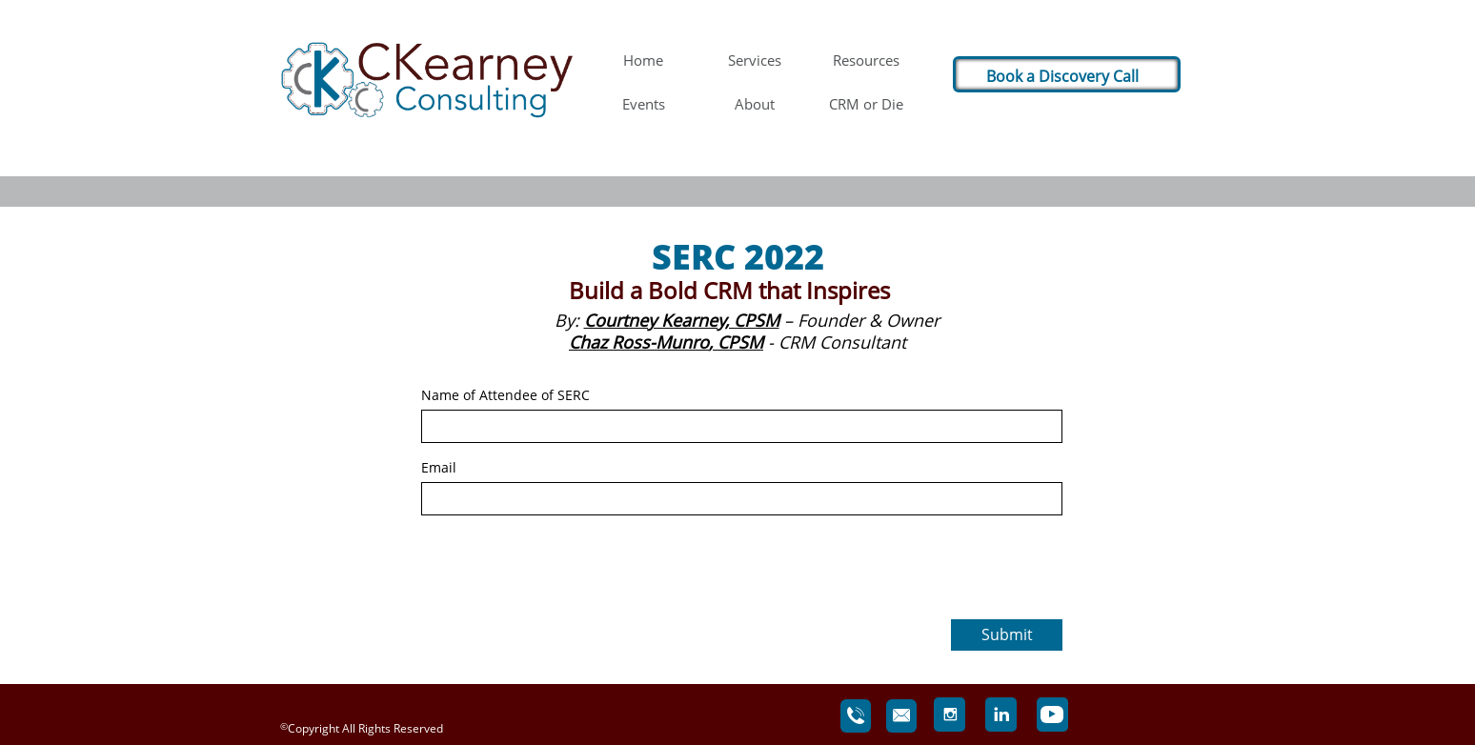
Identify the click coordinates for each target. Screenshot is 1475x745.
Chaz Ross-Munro (639, 342)
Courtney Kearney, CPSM (681, 320)
